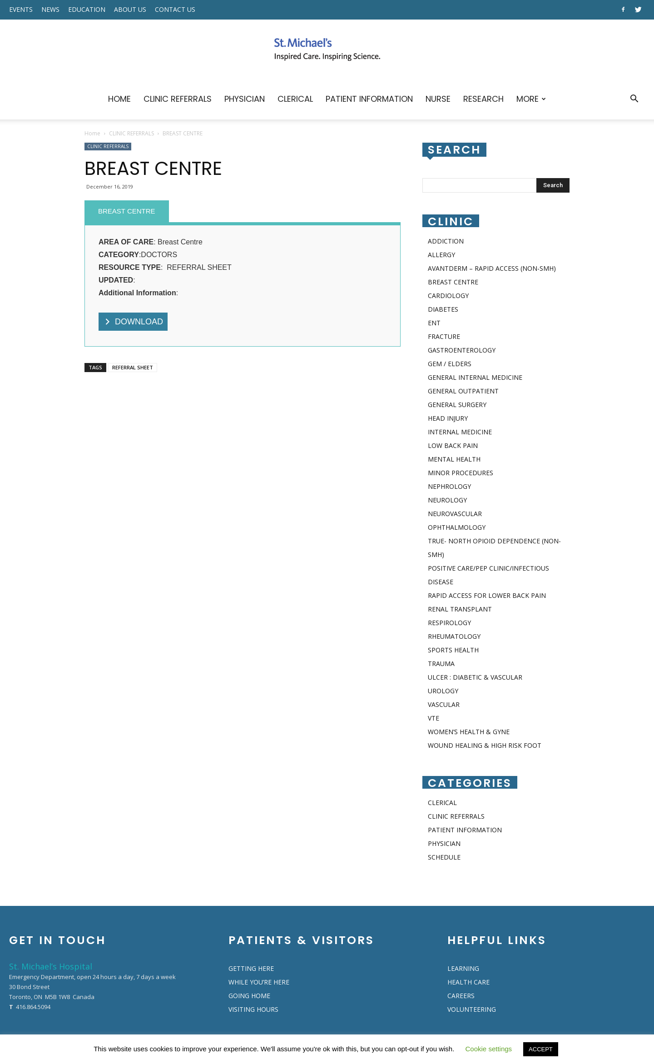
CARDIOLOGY (448, 295)
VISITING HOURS (253, 1009)
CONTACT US (175, 9)
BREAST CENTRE (126, 211)
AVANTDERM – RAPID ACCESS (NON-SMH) (492, 268)
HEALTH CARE (468, 982)
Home (92, 133)
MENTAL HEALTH (454, 459)
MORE (531, 98)
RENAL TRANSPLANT (460, 609)
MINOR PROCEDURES (460, 472)
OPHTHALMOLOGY (457, 527)
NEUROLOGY (447, 500)
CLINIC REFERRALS (178, 98)
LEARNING (463, 968)
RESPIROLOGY (449, 622)
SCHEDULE (444, 857)
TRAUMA (441, 663)
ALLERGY (441, 254)
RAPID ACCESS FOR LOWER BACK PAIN (487, 595)
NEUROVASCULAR (455, 513)
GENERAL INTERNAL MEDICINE (475, 377)
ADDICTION (446, 241)
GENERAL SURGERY (457, 404)
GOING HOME (249, 995)
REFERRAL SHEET (132, 367)
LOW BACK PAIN (453, 445)
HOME (119, 98)
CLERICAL (295, 98)
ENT (434, 322)
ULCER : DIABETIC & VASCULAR (475, 677)
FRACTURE (444, 336)
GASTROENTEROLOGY (461, 350)
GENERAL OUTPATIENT (463, 391)
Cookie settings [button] (489, 1049)
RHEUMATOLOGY (454, 636)
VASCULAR (444, 704)
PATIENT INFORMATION (369, 98)
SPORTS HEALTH (453, 650)
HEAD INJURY (448, 418)
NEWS (50, 9)
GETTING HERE (251, 968)
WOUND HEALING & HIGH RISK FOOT (484, 745)
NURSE (438, 98)
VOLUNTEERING (471, 1009)
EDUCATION (86, 9)
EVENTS (21, 9)
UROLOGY (443, 690)
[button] (634, 99)
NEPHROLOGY (449, 486)
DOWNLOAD (139, 321)
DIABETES (443, 309)
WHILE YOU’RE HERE (258, 982)
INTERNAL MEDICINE (460, 432)
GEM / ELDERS (449, 363)
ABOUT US (130, 9)
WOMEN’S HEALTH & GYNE (469, 731)
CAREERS (461, 995)
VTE (433, 718)
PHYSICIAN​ (244, 98)
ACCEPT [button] (541, 1049)
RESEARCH (483, 98)
